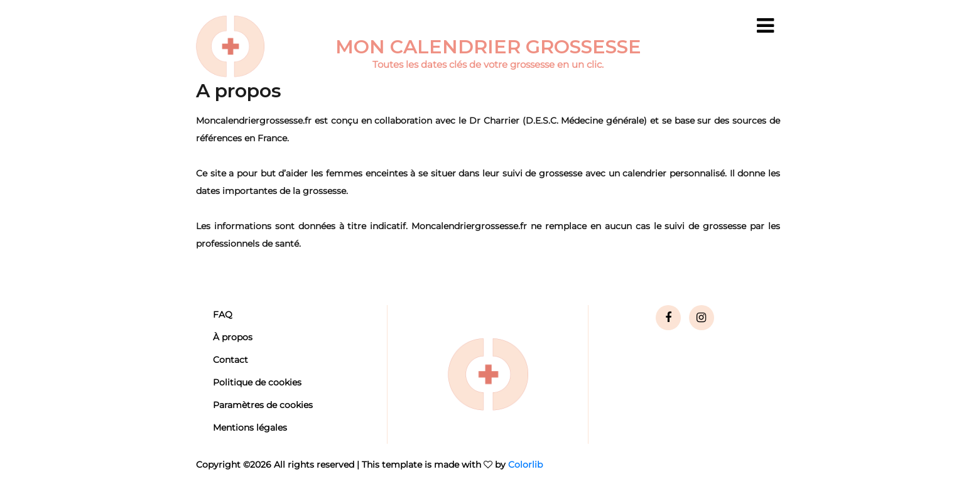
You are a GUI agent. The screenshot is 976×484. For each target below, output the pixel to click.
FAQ (222, 314)
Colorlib (525, 464)
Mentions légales (250, 427)
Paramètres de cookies (263, 405)
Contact (230, 359)
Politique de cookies (257, 382)
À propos (232, 337)
